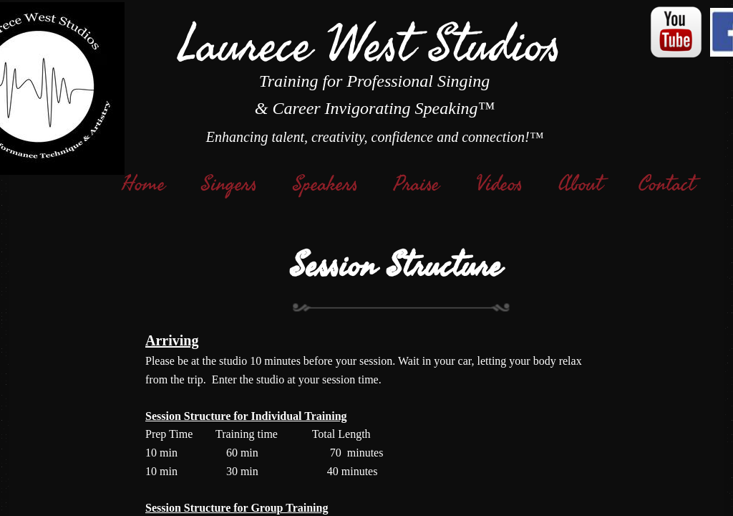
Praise (417, 184)
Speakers (325, 184)
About (580, 184)
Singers (229, 184)
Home (143, 184)
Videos (499, 184)
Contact (667, 184)
